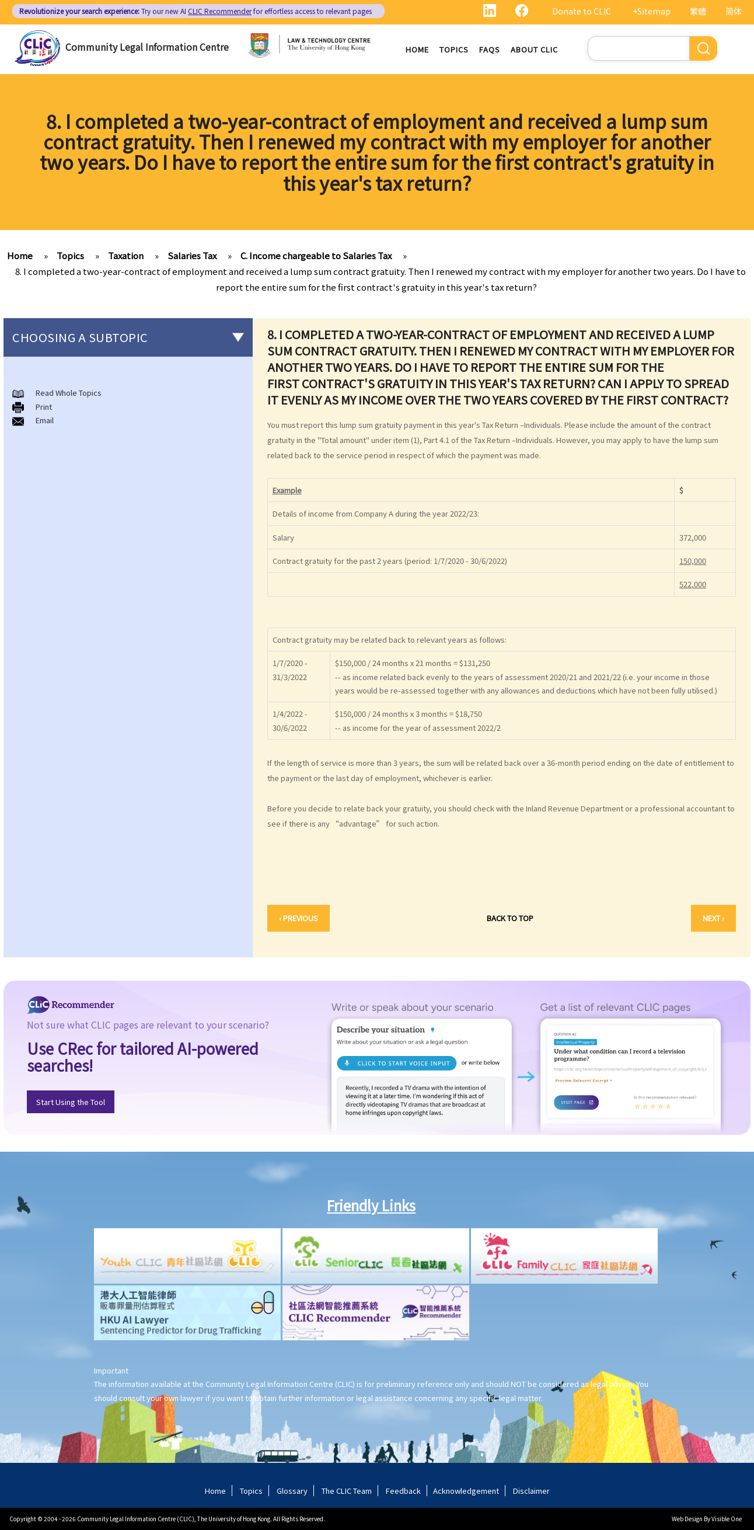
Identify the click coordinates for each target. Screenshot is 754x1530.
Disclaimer (531, 1490)
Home (417, 49)
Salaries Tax (192, 255)
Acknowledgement (466, 1490)
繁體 (698, 11)
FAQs (489, 49)
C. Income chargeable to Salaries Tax (316, 255)
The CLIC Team (347, 1490)
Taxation (126, 255)
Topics (454, 49)
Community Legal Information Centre (147, 47)
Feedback (403, 1490)
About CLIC (534, 49)
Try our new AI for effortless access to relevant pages (195, 11)
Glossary (292, 1490)
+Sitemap (652, 11)
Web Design (687, 1518)
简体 (733, 11)
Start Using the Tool (70, 1101)
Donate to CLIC (581, 11)
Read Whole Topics (69, 392)
